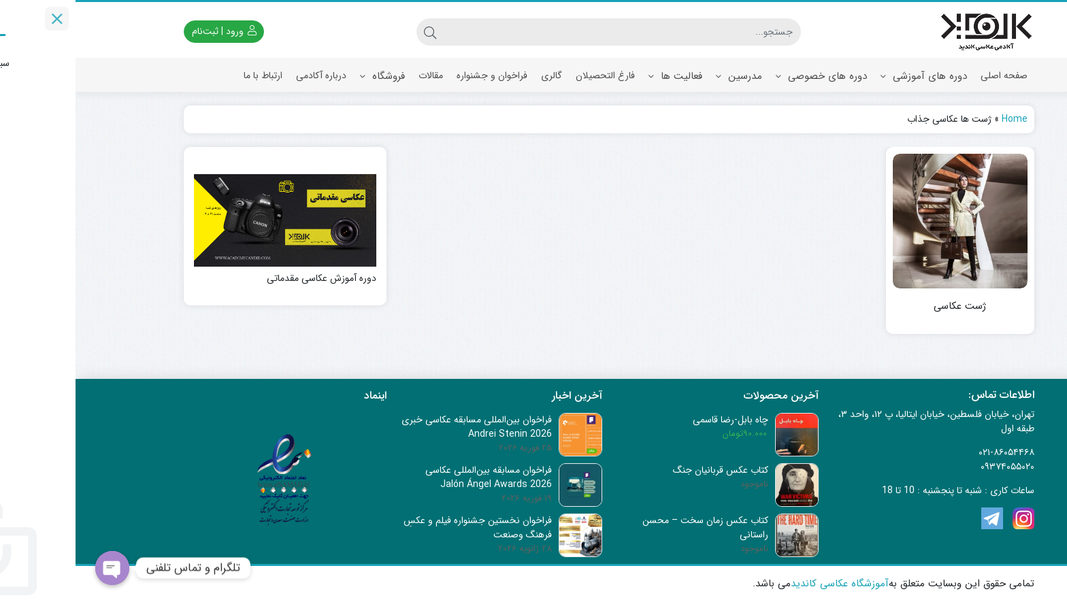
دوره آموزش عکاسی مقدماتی (246, 278)
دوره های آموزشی (848, 76)
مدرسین (663, 76)
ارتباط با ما (187, 75)
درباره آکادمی (245, 75)
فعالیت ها (600, 76)
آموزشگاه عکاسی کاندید (764, 584)
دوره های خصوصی (745, 76)
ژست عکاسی (884, 306)
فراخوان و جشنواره (416, 75)
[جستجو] (546, 32)
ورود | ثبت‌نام (148, 31)
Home (939, 119)
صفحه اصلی (928, 75)
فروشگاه (306, 76)
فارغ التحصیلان (529, 75)
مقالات (355, 75)
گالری (476, 75)
